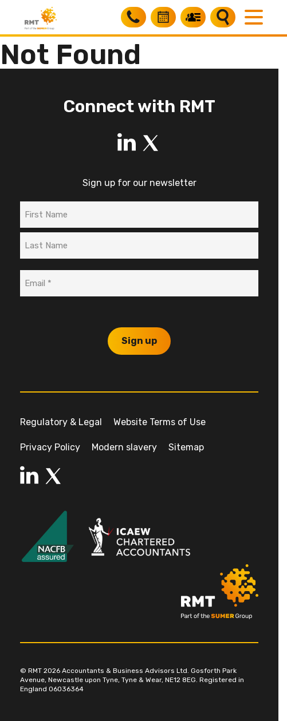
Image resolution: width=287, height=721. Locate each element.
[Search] (222, 17)
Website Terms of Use (159, 422)
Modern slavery (124, 447)
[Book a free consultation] (163, 17)
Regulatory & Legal (61, 422)
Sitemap (186, 447)
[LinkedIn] (126, 143)
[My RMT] (193, 17)
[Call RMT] (133, 17)
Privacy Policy (50, 447)
